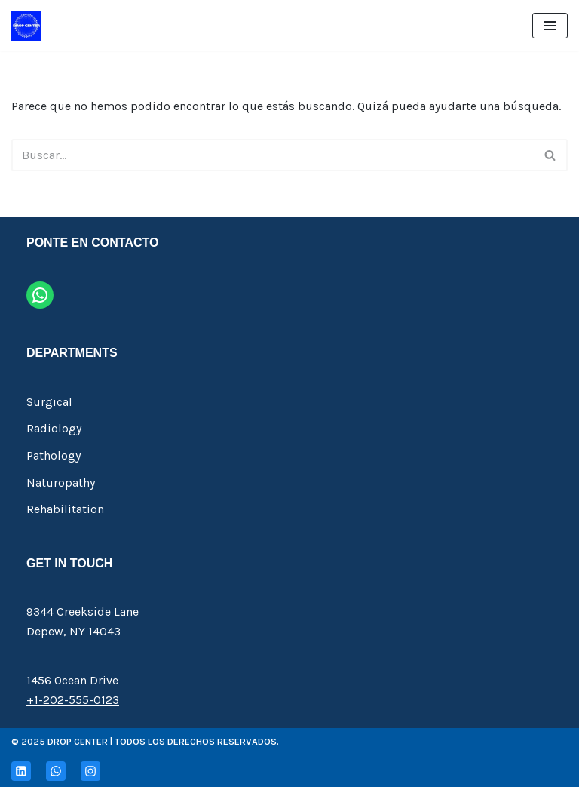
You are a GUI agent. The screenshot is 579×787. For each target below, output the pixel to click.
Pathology (53, 455)
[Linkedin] (21, 771)
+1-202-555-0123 (72, 700)
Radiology (53, 428)
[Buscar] (272, 155)
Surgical (49, 402)
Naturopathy (60, 482)
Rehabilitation (65, 509)
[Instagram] (90, 771)
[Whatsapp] (56, 771)
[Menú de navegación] (550, 25)
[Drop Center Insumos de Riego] (26, 26)
